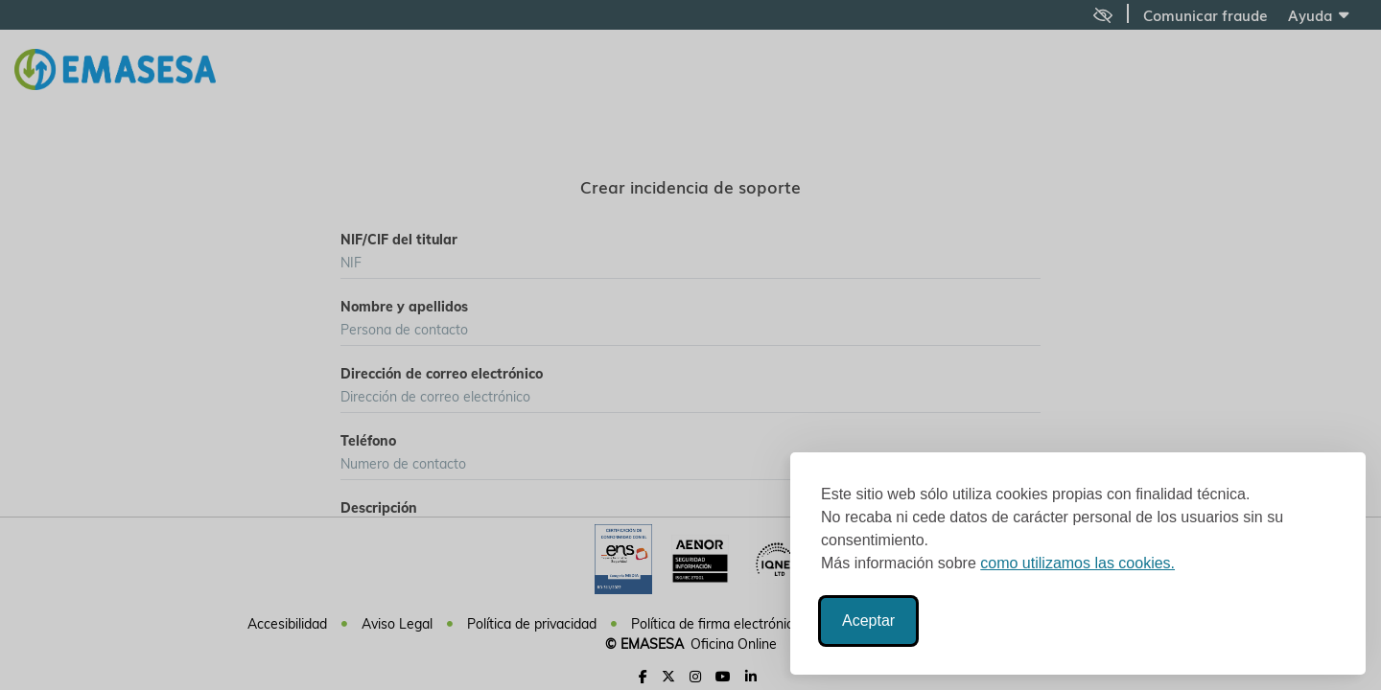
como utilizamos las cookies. (1077, 563)
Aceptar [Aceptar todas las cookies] (868, 620)
